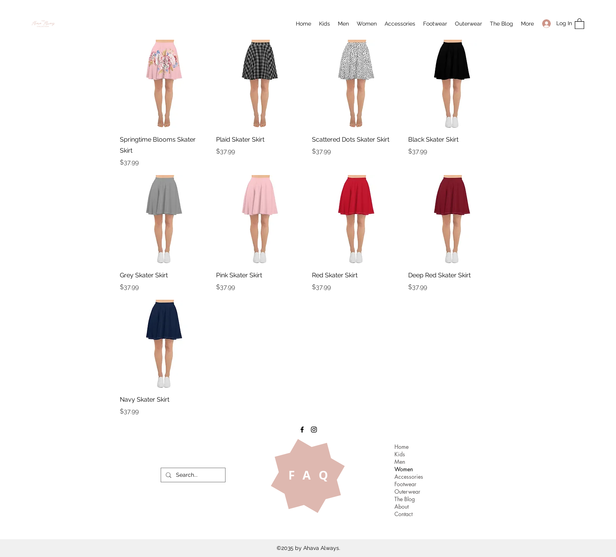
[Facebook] (302, 429)
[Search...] (192, 475)
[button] (324, 24)
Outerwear (407, 491)
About (401, 506)
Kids (399, 454)
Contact (403, 514)
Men (399, 461)
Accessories (408, 476)
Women (403, 469)
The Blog (404, 499)
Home (401, 446)
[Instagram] (314, 429)
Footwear (405, 484)
